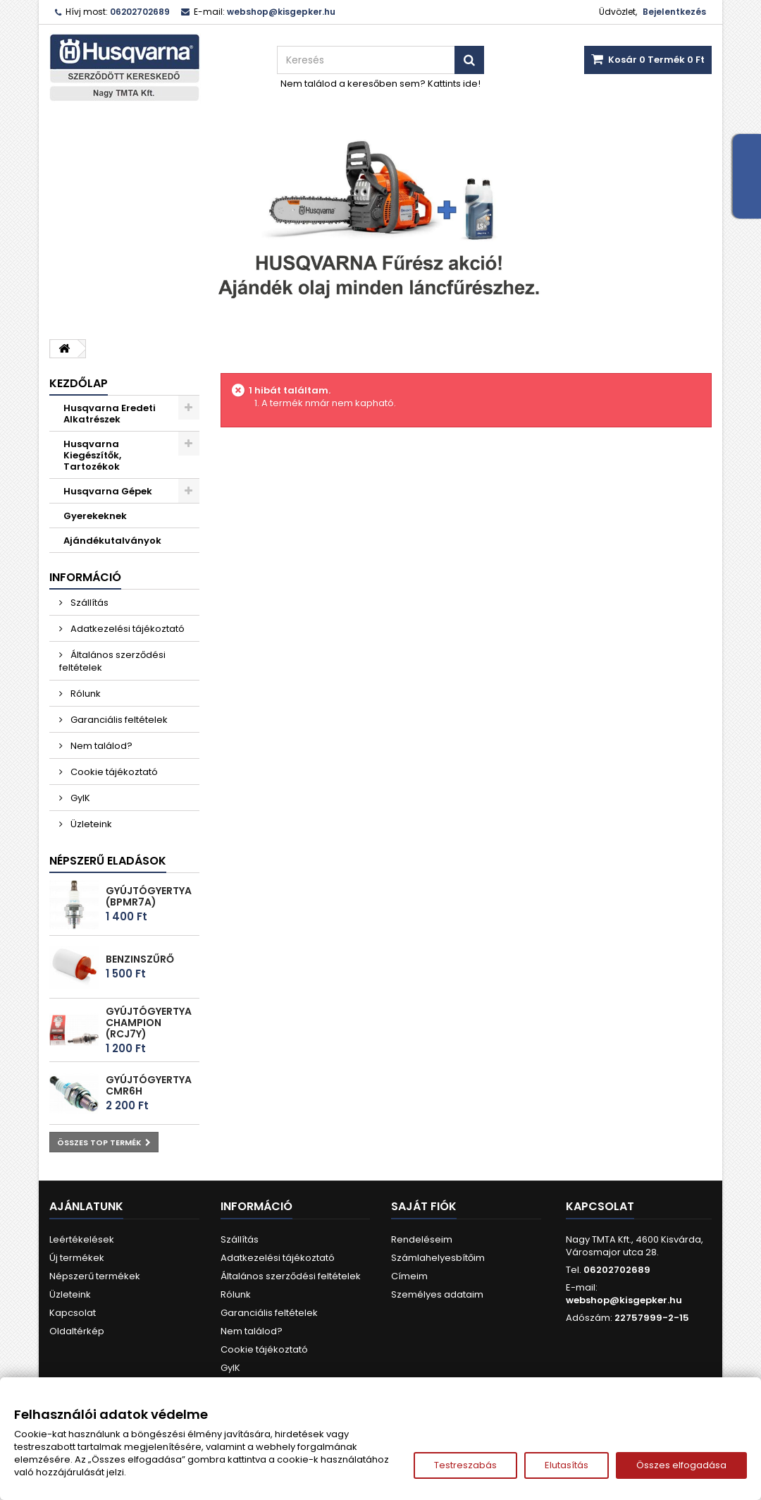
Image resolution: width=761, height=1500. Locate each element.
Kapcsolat (72, 1312)
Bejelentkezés (674, 12)
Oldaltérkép (76, 1331)
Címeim (409, 1276)
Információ (85, 577)
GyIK (79, 798)
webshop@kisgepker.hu (624, 1300)
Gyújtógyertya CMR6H (149, 1085)
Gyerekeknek (95, 516)
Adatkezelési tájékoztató (126, 628)
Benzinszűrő (140, 959)
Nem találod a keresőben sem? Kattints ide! (380, 83)
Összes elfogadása (681, 1465)
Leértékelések (81, 1239)
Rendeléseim (421, 1239)
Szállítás (88, 602)
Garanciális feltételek (118, 719)
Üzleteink (90, 824)
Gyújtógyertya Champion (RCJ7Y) (149, 1022)
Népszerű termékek (94, 1276)
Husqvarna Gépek (107, 491)
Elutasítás (566, 1465)
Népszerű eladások (107, 861)
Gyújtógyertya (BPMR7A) (149, 896)
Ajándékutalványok (112, 540)
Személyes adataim (437, 1294)
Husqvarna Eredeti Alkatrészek (109, 413)
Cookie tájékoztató (113, 772)
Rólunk (84, 693)
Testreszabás (465, 1465)
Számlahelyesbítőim (438, 1257)
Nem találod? (100, 745)
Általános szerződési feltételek (112, 661)
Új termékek (76, 1257)
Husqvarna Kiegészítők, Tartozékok (92, 455)
